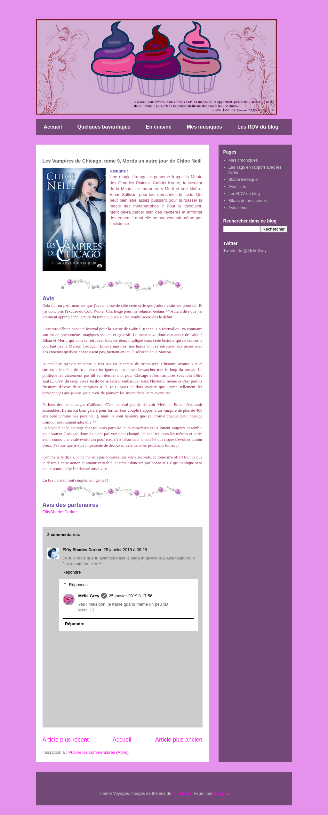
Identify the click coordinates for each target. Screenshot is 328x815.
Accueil (53, 127)
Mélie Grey (89, 595)
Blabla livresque (243, 179)
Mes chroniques (243, 160)
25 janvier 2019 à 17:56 (130, 595)
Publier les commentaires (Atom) (98, 752)
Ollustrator (181, 793)
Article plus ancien (179, 739)
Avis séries (238, 207)
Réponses (78, 584)
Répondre (72, 572)
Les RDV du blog (257, 127)
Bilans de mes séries (247, 200)
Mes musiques (204, 127)
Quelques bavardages (103, 127)
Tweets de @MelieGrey (245, 250)
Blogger (221, 793)
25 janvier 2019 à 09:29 (125, 549)
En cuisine (159, 127)
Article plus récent (66, 739)
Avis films (237, 186)
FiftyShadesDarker (60, 511)
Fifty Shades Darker (82, 549)
